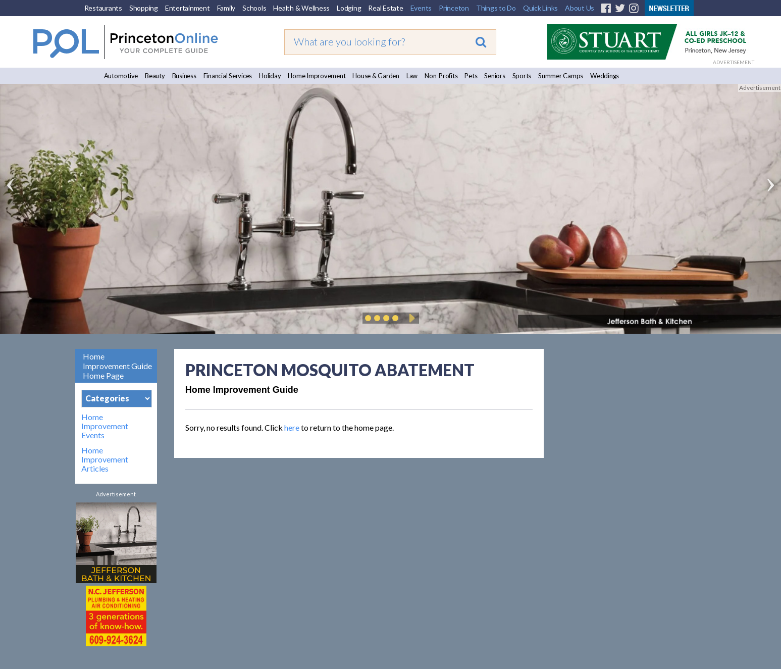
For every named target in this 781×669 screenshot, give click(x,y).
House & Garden (375, 76)
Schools (254, 8)
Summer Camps (560, 76)
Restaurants (103, 8)
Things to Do (496, 8)
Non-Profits (441, 76)
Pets (470, 76)
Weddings (604, 76)
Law (412, 76)
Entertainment (187, 8)
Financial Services (227, 76)
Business (184, 76)
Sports (522, 76)
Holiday (270, 76)
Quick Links (540, 8)
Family (226, 8)
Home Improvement (316, 76)
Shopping (143, 8)
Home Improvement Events (104, 426)
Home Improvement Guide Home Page (117, 365)
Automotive (121, 76)
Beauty (155, 76)
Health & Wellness (301, 8)
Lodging (349, 8)
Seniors (494, 76)
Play (410, 318)
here (291, 427)
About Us (579, 8)
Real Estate (385, 8)
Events (421, 8)
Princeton (454, 8)
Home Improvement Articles (104, 459)
